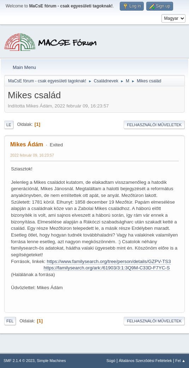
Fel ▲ (180, 360)
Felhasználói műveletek (154, 125)
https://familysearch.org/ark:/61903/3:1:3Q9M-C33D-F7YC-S (107, 267)
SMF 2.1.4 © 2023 (19, 360)
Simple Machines (51, 360)
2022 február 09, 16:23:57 (32, 155)
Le (8, 125)
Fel (10, 321)
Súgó (110, 360)
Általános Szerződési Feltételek (145, 360)
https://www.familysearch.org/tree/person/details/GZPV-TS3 (109, 261)
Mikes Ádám (26, 144)
